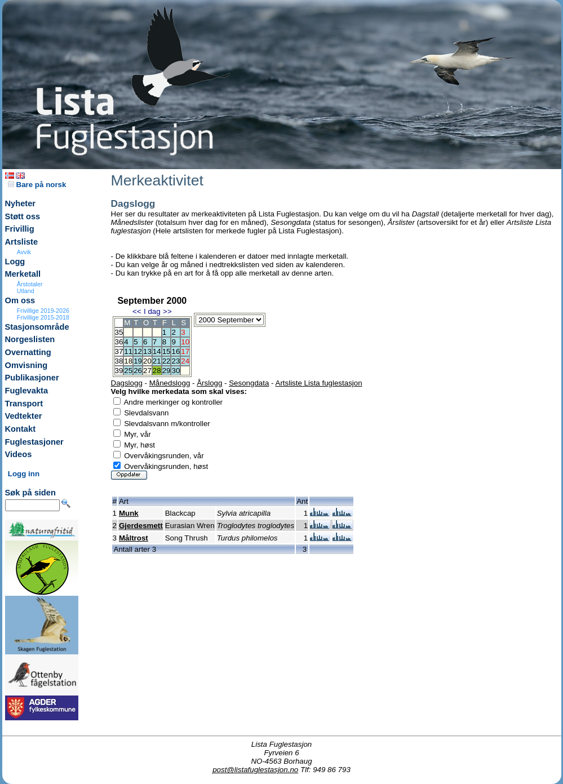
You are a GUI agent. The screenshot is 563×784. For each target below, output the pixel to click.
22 (166, 361)
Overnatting (28, 352)
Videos (18, 454)
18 (128, 361)
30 (175, 370)
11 (128, 351)
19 (138, 361)
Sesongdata (249, 383)
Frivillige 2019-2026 (43, 310)
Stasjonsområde (37, 326)
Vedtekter (23, 415)
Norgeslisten (30, 339)
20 (147, 361)
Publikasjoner (32, 377)
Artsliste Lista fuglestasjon (319, 383)
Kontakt (20, 428)
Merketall (23, 273)
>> (167, 311)
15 (166, 351)
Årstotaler (30, 284)
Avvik (24, 252)
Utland (25, 290)
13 (147, 351)
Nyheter (20, 203)
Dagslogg (127, 383)
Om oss (20, 300)
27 (147, 370)
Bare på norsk (37, 184)
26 (138, 370)
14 (157, 351)
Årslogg (209, 383)
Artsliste (21, 241)
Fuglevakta (26, 390)
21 (157, 361)
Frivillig (19, 228)
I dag (152, 311)
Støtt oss (23, 216)
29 (166, 370)
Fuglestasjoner (34, 441)
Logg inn (23, 473)
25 (128, 370)
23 (175, 361)
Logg (15, 261)
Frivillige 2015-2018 (43, 317)
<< (136, 311)
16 (175, 351)
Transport (24, 403)
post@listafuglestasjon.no (255, 769)
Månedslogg (169, 383)
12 (138, 351)
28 (157, 370)
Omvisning (26, 365)
